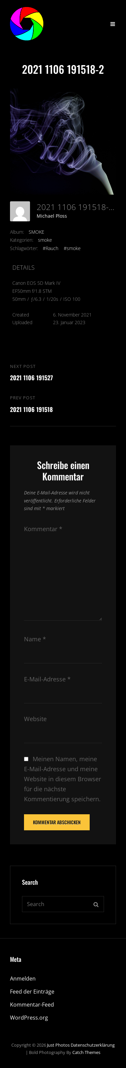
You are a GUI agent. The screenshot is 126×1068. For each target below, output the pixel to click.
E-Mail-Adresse (47, 679)
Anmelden (23, 978)
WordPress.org (29, 1017)
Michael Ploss (52, 216)
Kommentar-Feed (32, 1004)
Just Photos (58, 1045)
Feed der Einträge (32, 991)
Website (35, 719)
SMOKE (36, 232)
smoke (45, 240)
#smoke (72, 248)
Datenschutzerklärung (93, 1045)
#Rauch (50, 248)
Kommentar (43, 529)
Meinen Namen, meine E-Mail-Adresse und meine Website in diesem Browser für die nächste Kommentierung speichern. (62, 779)
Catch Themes (86, 1052)
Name (35, 639)
